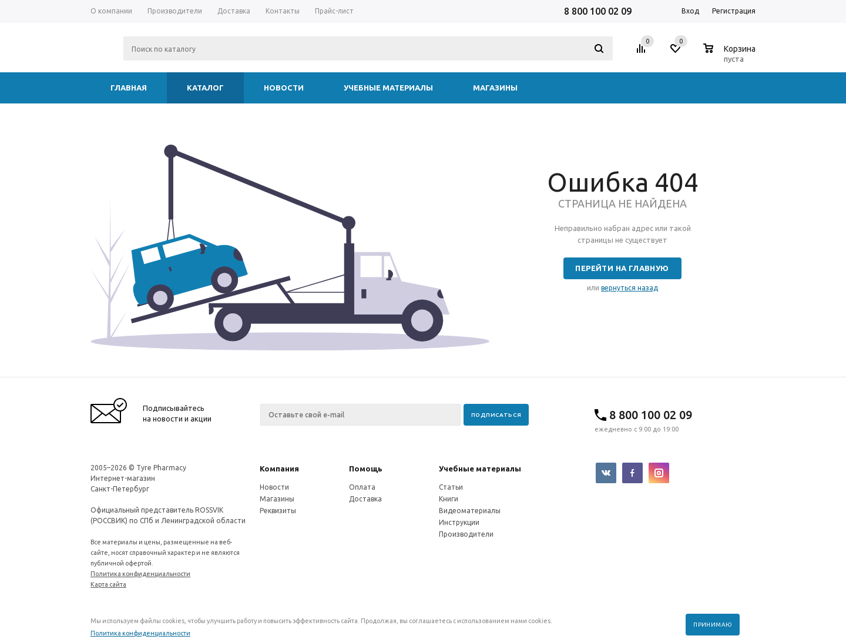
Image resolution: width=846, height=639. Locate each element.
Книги (448, 499)
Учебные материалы (388, 87)
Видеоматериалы (470, 510)
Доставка (365, 499)
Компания (279, 468)
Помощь (365, 468)
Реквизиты (278, 510)
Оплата (362, 487)
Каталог (205, 87)
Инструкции (459, 522)
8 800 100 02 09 (598, 11)
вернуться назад (629, 288)
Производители (466, 534)
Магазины (495, 87)
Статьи (451, 487)
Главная (128, 87)
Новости (284, 87)
